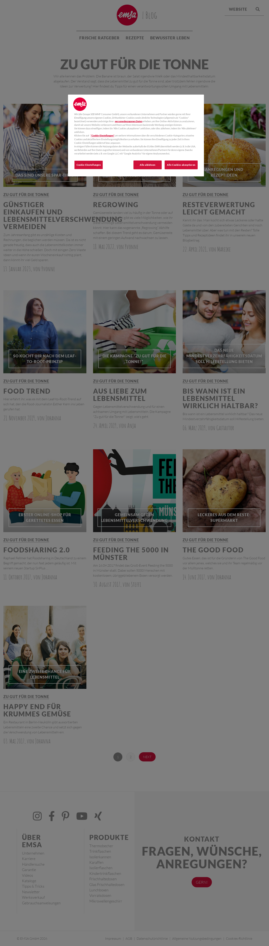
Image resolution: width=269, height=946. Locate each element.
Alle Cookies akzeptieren (181, 164)
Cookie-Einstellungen (89, 164)
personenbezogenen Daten (128, 121)
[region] (136, 135)
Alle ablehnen (147, 164)
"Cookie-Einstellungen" (102, 135)
